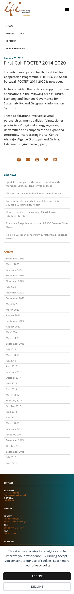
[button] (67, 9)
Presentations (15, 48)
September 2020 (15, 321)
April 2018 (11, 366)
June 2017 (11, 383)
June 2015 (11, 463)
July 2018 (11, 360)
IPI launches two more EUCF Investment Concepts (34, 193)
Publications (15, 33)
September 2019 (15, 343)
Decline (37, 586)
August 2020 (13, 326)
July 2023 (11, 287)
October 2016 (13, 406)
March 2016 (12, 423)
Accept (37, 576)
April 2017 (11, 389)
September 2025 (15, 258)
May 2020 (11, 332)
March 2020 (12, 338)
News (9, 26)
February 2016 (14, 429)
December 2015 (15, 440)
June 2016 (11, 411)
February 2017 (14, 400)
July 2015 (11, 457)
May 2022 (11, 304)
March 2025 (12, 264)
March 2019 (12, 355)
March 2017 (12, 395)
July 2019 (11, 349)
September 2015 (15, 451)
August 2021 (13, 315)
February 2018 (14, 372)
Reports (11, 41)
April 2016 (11, 417)
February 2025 (14, 270)
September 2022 (15, 298)
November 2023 (15, 281)
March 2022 (12, 309)
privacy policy (41, 565)
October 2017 (13, 377)
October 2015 (13, 446)
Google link (10, 533)
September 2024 (15, 275)
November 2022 (15, 292)
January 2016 (13, 434)
